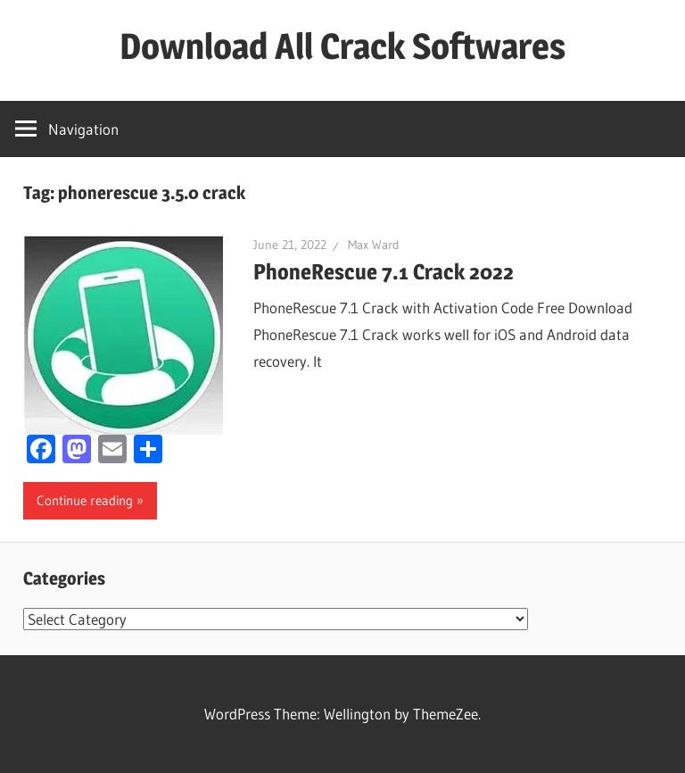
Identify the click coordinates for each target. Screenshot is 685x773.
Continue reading (85, 500)
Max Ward (374, 245)
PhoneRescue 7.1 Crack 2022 (383, 272)
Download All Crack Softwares (342, 46)
